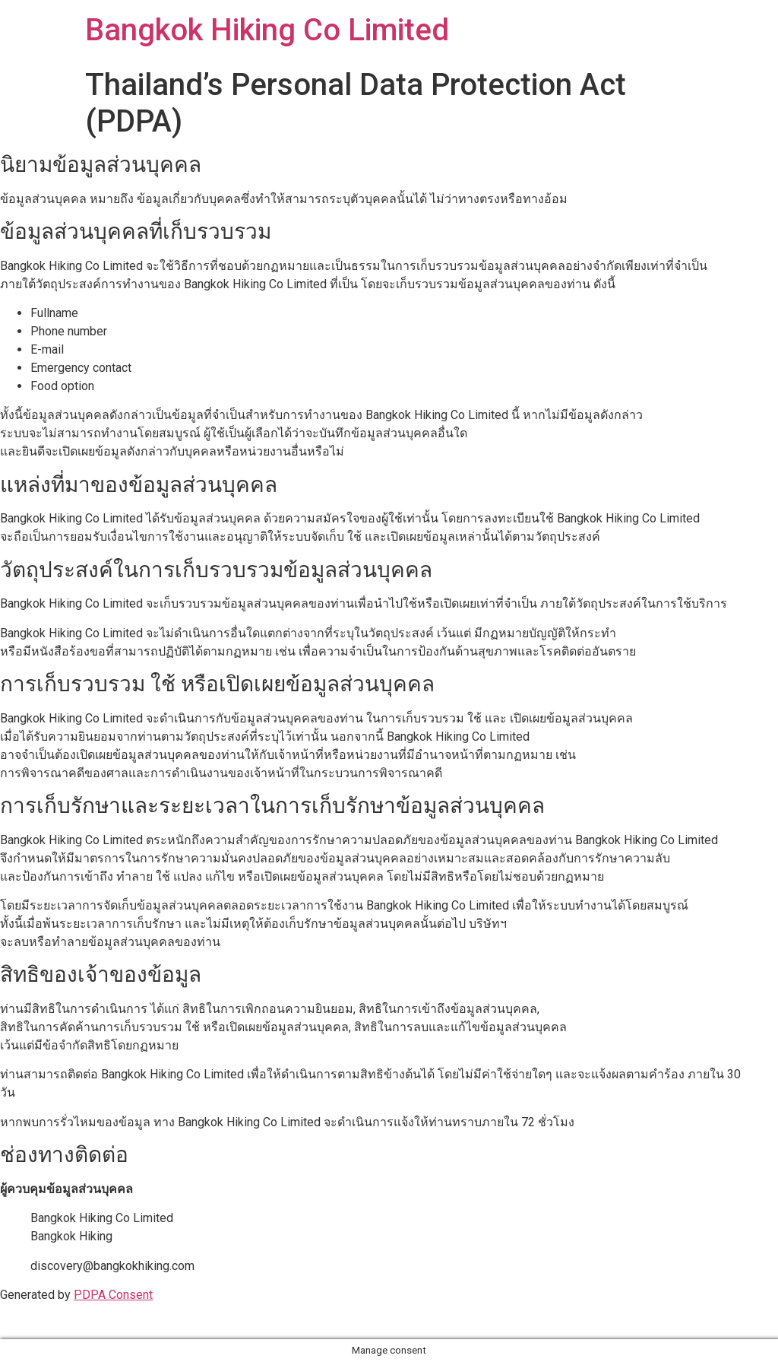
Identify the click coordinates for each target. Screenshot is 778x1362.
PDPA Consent (113, 1294)
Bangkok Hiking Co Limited (267, 30)
